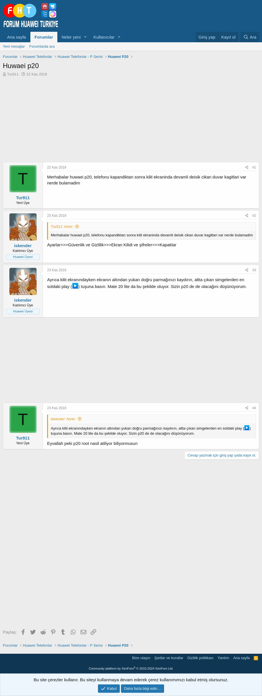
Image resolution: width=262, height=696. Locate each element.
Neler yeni (71, 37)
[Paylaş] (246, 167)
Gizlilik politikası (200, 658)
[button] (85, 37)
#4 (254, 408)
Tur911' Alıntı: (62, 226)
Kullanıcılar (103, 37)
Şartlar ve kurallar (168, 658)
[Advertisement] (131, 119)
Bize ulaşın (141, 658)
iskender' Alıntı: (63, 419)
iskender (23, 245)
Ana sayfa (16, 37)
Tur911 (13, 74)
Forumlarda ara (42, 46)
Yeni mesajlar (14, 46)
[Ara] (249, 37)
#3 (254, 270)
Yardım (223, 658)
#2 (254, 216)
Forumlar (44, 37)
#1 (254, 167)
